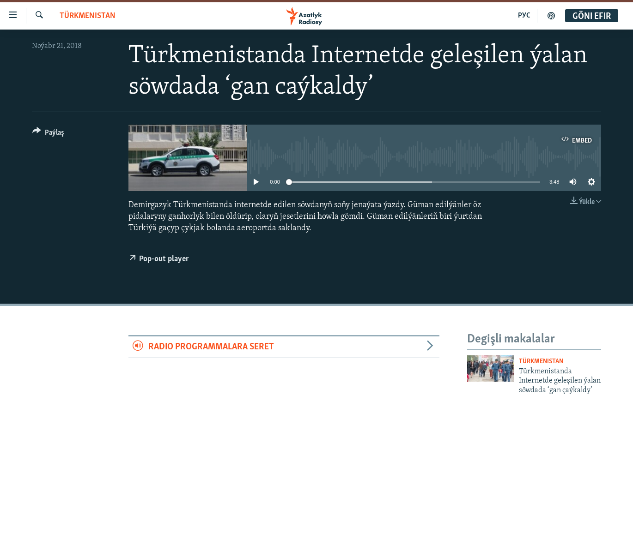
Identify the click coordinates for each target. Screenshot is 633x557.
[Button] (48, 134)
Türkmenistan (88, 16)
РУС (524, 15)
